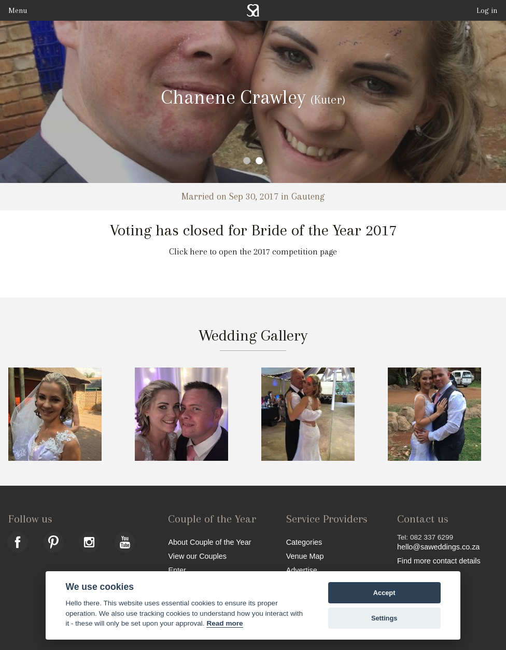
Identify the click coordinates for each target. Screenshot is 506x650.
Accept (384, 593)
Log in (487, 10)
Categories (304, 542)
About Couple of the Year (209, 542)
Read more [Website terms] (224, 623)
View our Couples (197, 556)
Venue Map (305, 556)
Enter (177, 570)
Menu (17, 10)
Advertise (301, 570)
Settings (384, 618)
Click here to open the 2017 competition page (253, 252)
